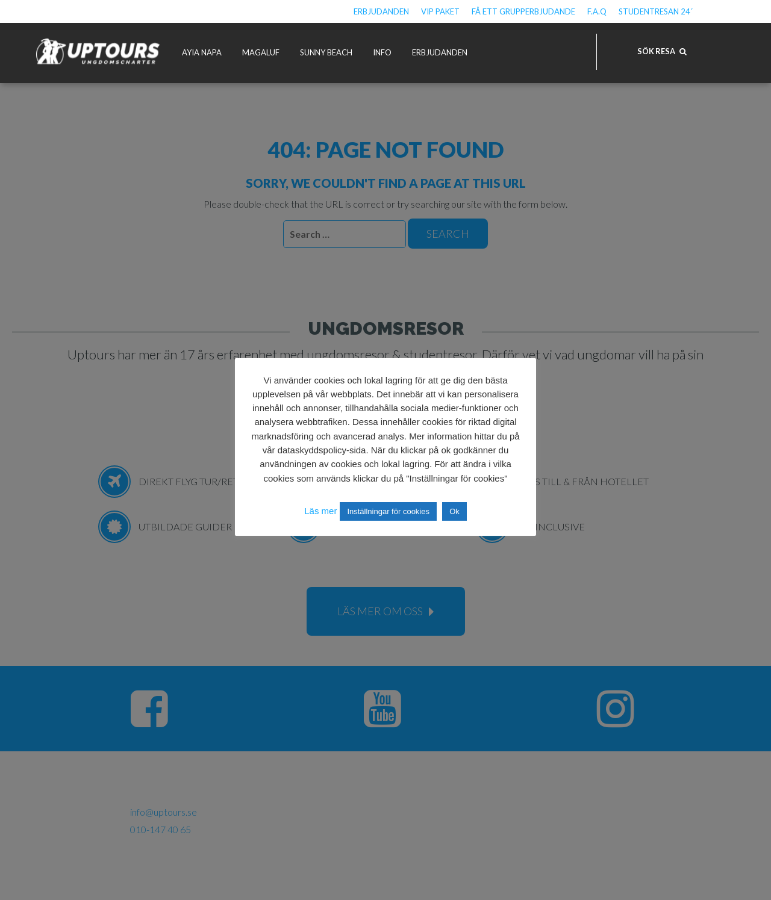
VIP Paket (440, 11)
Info (382, 52)
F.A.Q (597, 11)
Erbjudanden (381, 11)
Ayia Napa (202, 52)
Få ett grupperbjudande (523, 11)
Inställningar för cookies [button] (388, 511)
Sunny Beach (326, 52)
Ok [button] (454, 511)
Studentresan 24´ (656, 11)
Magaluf (260, 52)
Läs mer (320, 511)
